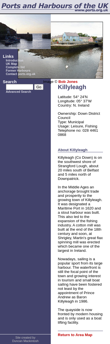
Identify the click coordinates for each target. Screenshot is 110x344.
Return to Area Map (75, 335)
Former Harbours (18, 70)
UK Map (11, 63)
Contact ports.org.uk (21, 74)
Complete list (15, 67)
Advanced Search (18, 91)
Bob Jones (68, 82)
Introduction (14, 60)
